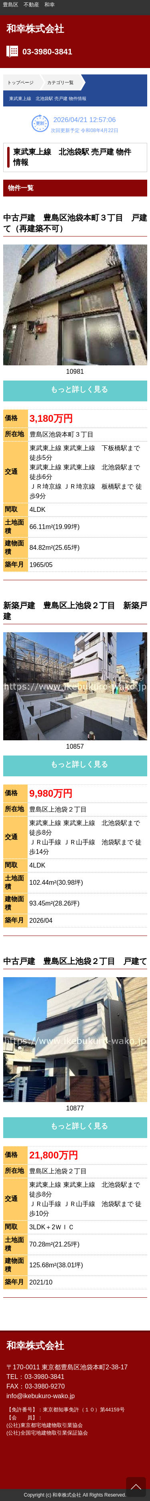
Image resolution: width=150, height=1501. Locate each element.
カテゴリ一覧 (60, 82)
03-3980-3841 (47, 51)
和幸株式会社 (35, 28)
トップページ (20, 82)
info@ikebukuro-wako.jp (40, 1396)
